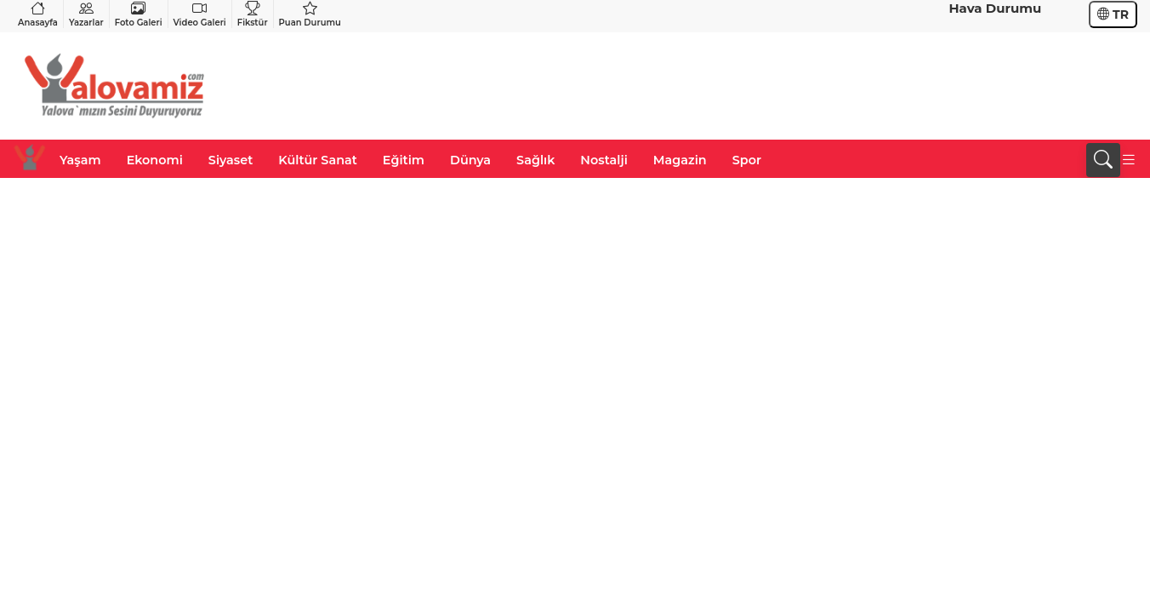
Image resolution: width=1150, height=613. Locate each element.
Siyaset (230, 160)
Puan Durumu (310, 14)
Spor (746, 160)
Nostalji (603, 160)
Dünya (470, 160)
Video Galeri (200, 14)
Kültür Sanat (317, 160)
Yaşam (80, 160)
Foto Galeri (138, 14)
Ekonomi (155, 160)
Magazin (680, 160)
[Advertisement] (827, 86)
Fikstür (252, 14)
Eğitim (403, 160)
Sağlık (535, 160)
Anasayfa (38, 14)
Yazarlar (86, 14)
